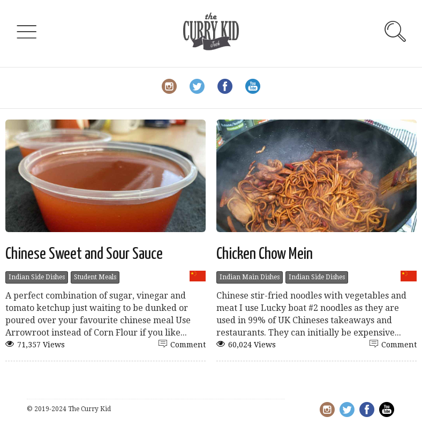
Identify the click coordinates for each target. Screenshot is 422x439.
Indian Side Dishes (37, 277)
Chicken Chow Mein (264, 254)
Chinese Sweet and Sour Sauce (84, 254)
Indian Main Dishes (250, 277)
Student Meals (95, 277)
